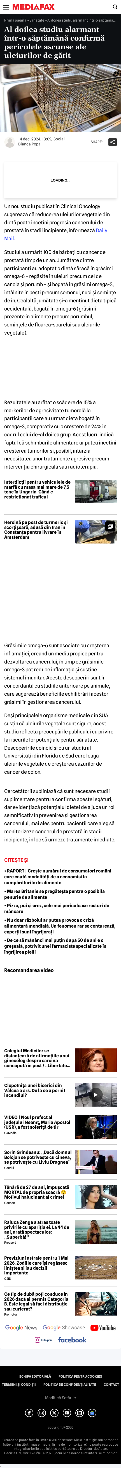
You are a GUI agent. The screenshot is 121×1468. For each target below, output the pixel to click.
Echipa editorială (35, 1376)
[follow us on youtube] (102, 1328)
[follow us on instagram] (43, 1340)
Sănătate (36, 20)
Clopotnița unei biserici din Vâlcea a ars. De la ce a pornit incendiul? (34, 1090)
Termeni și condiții (19, 1385)
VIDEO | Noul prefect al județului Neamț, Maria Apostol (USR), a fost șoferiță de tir (37, 1122)
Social (59, 139)
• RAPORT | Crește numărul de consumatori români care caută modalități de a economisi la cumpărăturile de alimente (57, 876)
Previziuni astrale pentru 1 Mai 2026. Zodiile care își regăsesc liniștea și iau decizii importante (36, 1265)
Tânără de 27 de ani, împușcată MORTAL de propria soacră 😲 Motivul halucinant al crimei (36, 1192)
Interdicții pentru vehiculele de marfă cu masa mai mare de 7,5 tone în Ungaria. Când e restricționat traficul (37, 489)
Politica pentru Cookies (80, 1376)
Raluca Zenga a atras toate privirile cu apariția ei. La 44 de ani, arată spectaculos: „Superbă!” (36, 1229)
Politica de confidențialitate (69, 1385)
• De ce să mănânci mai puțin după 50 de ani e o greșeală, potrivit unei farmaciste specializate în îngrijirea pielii (55, 946)
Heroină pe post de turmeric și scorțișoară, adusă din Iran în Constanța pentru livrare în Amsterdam (36, 530)
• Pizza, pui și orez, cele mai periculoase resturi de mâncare (56, 908)
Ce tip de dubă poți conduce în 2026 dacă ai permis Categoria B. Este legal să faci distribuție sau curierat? (36, 1301)
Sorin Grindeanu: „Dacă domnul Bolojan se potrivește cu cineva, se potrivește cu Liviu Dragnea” (38, 1157)
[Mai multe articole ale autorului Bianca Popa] (9, 142)
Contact (111, 1385)
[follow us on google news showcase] (64, 1328)
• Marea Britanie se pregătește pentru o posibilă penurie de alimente (54, 894)
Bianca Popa (29, 144)
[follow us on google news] (21, 1328)
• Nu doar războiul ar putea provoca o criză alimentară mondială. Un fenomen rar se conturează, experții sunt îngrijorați (59, 926)
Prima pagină (15, 20)
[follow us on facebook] (72, 1340)
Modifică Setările (60, 1398)
